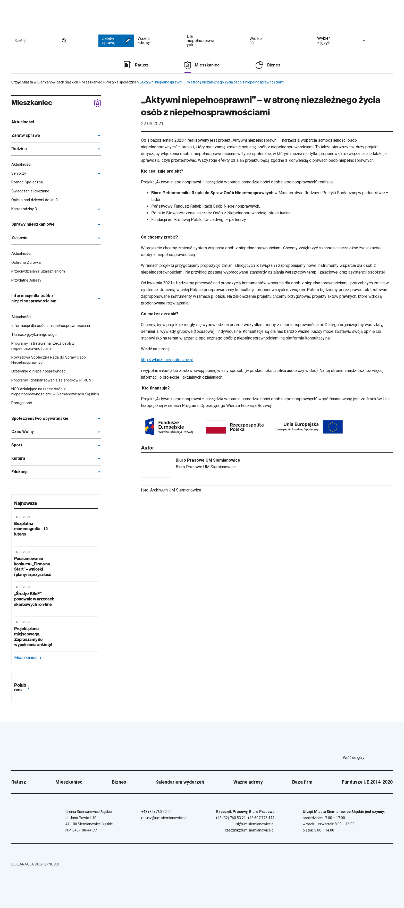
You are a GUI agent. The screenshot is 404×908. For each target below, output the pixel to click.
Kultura (18, 458)
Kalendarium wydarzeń (179, 782)
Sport (16, 445)
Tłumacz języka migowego (34, 334)
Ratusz (141, 65)
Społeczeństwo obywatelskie (40, 418)
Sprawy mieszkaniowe (33, 224)
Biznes (273, 65)
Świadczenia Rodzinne (30, 191)
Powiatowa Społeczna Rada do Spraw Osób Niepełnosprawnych (48, 360)
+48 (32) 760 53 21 (230, 818)
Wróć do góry (368, 757)
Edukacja (20, 471)
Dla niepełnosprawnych (216, 41)
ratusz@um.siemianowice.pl (164, 818)
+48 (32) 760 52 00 (156, 812)
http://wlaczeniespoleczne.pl (167, 359)
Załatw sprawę (116, 40)
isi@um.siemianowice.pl (254, 824)
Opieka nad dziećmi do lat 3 (34, 200)
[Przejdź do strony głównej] (30, 15)
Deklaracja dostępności (35, 864)
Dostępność (21, 403)
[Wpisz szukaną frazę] (39, 40)
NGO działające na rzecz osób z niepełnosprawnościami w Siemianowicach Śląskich (55, 391)
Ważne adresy (160, 41)
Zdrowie (19, 237)
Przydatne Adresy (26, 280)
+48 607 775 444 (260, 818)
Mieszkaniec (207, 65)
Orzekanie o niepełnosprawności (38, 371)
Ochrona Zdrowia (26, 262)
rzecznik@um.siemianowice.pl (249, 830)
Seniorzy (18, 173)
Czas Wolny (22, 431)
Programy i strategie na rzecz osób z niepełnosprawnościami (42, 346)
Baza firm (302, 782)
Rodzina (19, 148)
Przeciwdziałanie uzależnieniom (38, 271)
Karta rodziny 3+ (25, 209)
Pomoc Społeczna (27, 182)
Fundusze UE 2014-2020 (367, 782)
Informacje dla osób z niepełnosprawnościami (34, 298)
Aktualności (22, 122)
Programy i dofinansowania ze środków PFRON (51, 380)
